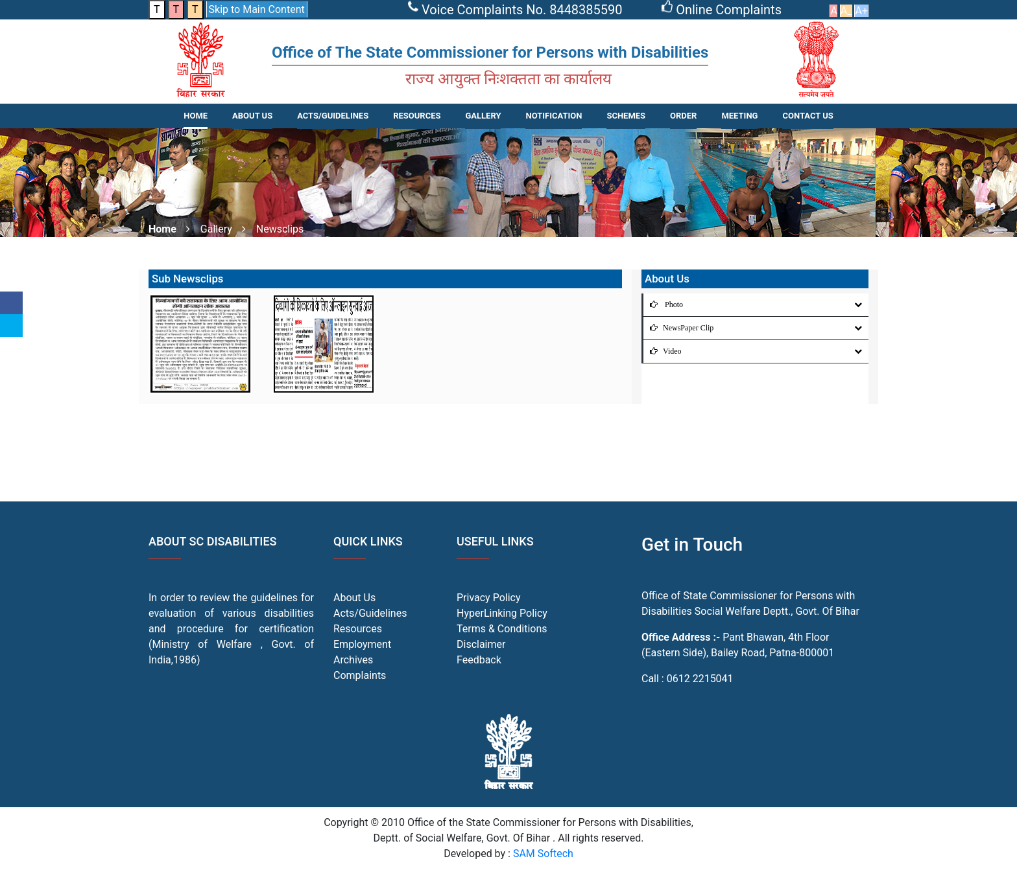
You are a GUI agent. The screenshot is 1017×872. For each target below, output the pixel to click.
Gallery (483, 115)
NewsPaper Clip (678, 327)
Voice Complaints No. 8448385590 (517, 9)
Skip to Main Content (257, 9)
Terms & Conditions (502, 629)
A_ (846, 11)
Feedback (479, 660)
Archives (353, 660)
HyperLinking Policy (502, 613)
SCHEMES (625, 115)
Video (662, 351)
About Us (252, 115)
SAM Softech (543, 853)
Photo (663, 304)
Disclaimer (481, 644)
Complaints (359, 675)
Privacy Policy (489, 597)
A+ (861, 11)
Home (196, 115)
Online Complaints (723, 9)
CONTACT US (807, 115)
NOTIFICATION (553, 115)
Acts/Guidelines (370, 613)
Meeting (739, 115)
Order (683, 115)
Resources (357, 629)
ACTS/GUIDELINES (332, 115)
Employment (362, 644)
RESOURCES (416, 115)
